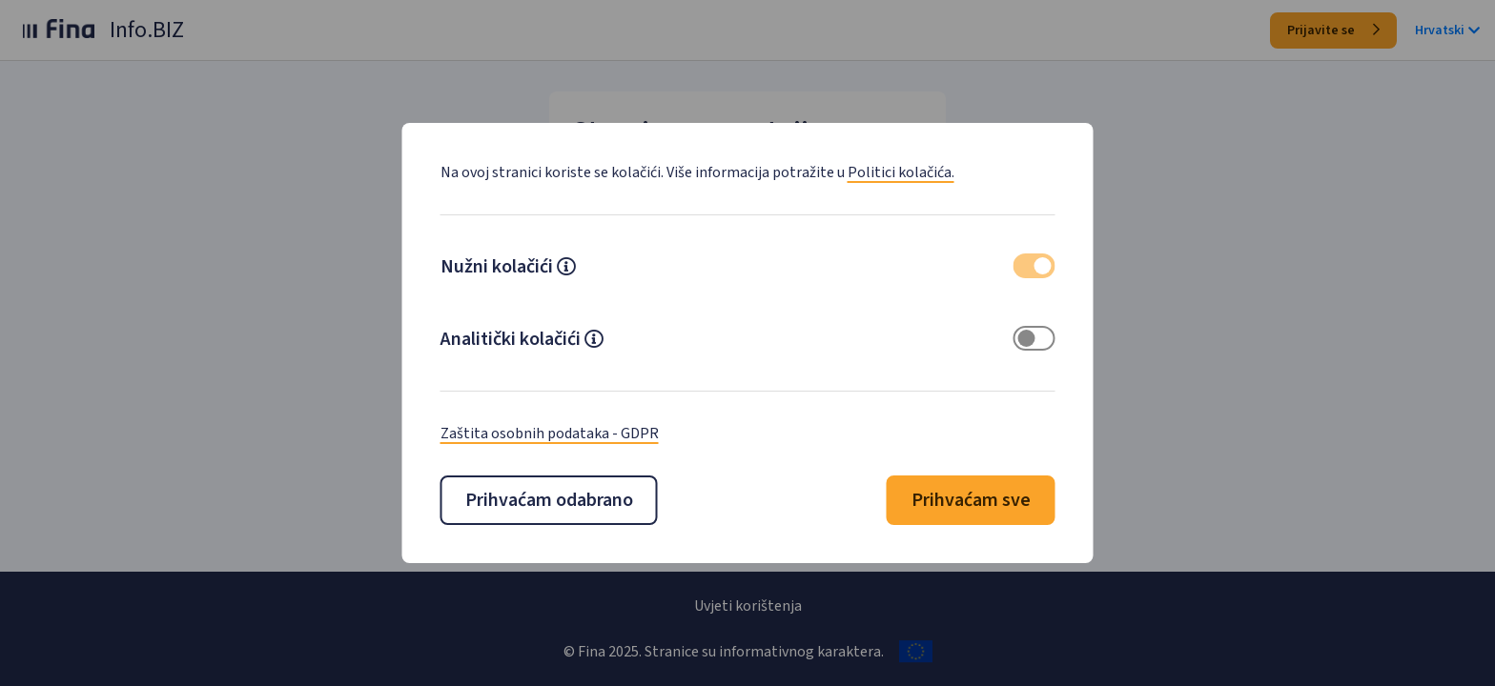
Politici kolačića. (901, 172)
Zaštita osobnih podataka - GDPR (549, 433)
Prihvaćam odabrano (549, 500)
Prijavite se (1333, 30)
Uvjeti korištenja (748, 605)
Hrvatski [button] (1447, 30)
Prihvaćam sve (971, 500)
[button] (566, 268)
